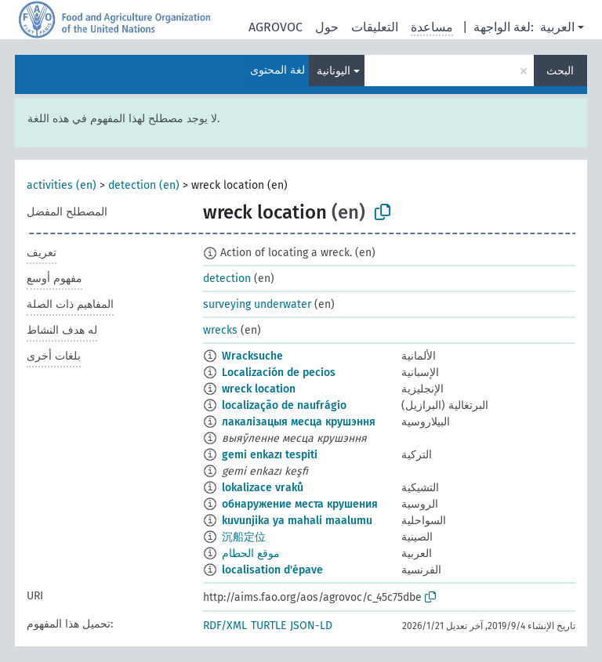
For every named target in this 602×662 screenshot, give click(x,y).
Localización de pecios (278, 372)
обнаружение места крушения (300, 504)
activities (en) (61, 185)
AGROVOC (275, 27)
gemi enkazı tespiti (269, 454)
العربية (557, 27)
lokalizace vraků (262, 487)
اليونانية (333, 71)
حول (327, 27)
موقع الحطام (251, 553)
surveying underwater (257, 304)
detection (227, 278)
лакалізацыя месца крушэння (298, 422)
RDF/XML (225, 625)
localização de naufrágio (284, 405)
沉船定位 (244, 537)
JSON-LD (311, 625)
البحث (560, 71)
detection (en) (144, 185)
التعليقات (374, 27)
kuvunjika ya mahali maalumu (297, 520)
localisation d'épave (272, 570)
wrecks (220, 330)
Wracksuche (252, 356)
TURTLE (268, 625)
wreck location (259, 389)
